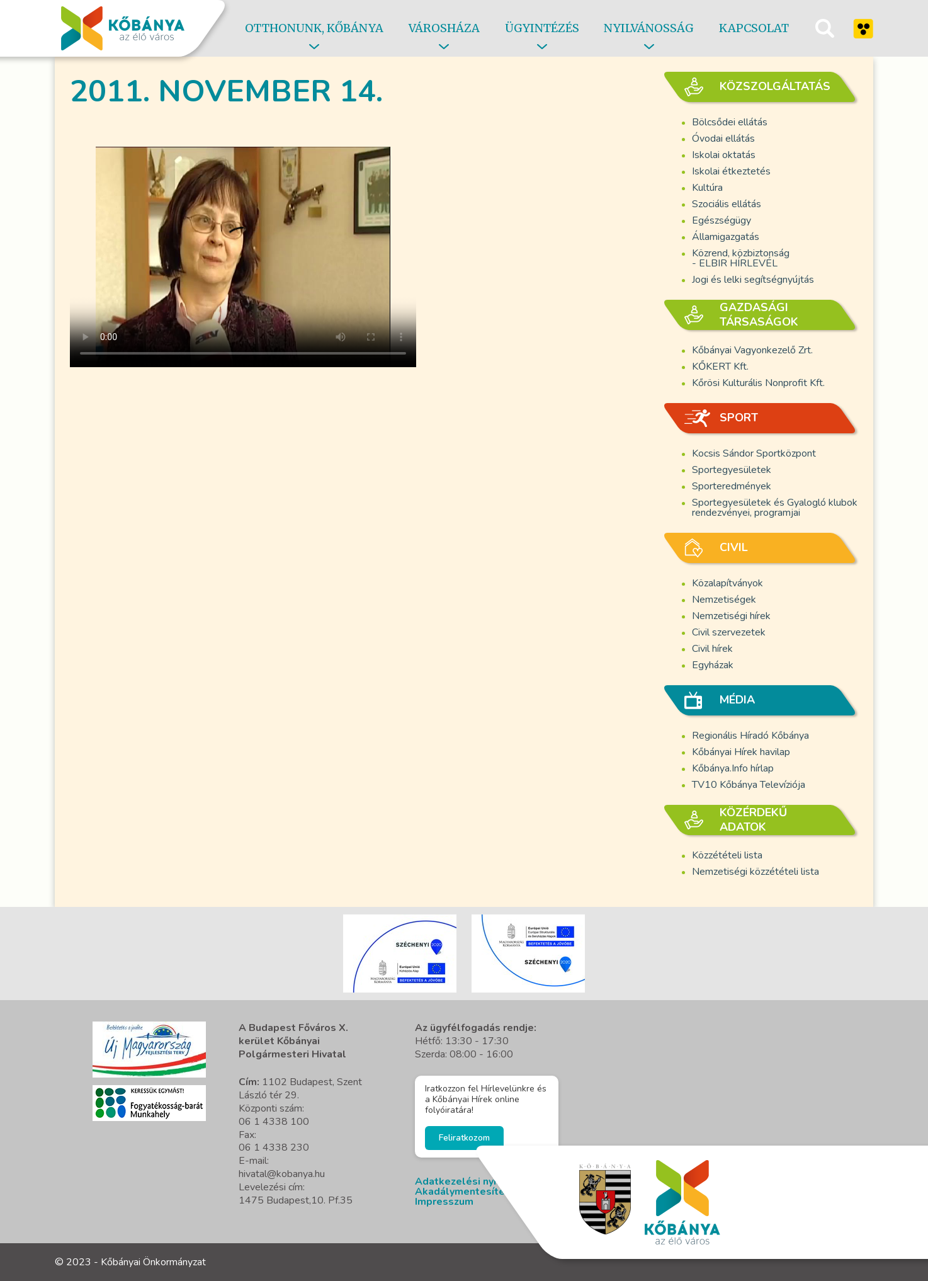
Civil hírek (712, 649)
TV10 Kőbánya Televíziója (748, 785)
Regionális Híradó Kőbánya (750, 736)
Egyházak (712, 665)
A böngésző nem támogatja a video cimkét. (243, 257)
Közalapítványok (727, 583)
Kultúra (707, 188)
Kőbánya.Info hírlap (733, 768)
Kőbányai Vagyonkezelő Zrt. (752, 350)
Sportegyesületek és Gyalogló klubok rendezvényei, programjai (774, 508)
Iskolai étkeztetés (731, 171)
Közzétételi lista (727, 855)
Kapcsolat (754, 28)
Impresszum (444, 1202)
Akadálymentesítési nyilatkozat (492, 1191)
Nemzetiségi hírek (731, 616)
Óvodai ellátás (723, 138)
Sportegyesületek (731, 470)
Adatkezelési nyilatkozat (476, 1181)
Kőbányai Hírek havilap (741, 752)
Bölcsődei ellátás (729, 122)
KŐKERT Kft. (720, 366)
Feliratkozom (464, 1138)
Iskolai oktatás (723, 155)
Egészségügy (721, 220)
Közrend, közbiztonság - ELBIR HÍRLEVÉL (740, 258)
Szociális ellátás (726, 204)
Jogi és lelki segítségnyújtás (753, 280)
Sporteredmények (731, 486)
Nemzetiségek (724, 599)
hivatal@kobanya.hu (282, 1174)
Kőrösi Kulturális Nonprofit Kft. (758, 383)
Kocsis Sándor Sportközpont (754, 453)
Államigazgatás (725, 237)
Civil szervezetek (729, 632)
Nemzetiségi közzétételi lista (755, 872)
